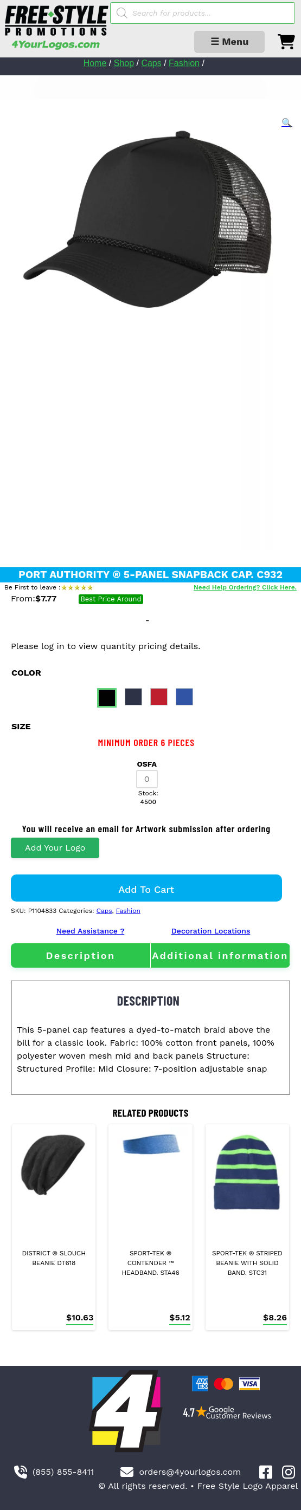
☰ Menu (229, 41)
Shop (124, 63)
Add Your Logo (55, 848)
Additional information (220, 955)
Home (95, 63)
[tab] (80, 955)
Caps (151, 63)
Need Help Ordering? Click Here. (245, 587)
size (21, 726)
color (26, 672)
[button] (286, 122)
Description (80, 955)
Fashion (184, 63)
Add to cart (146, 889)
